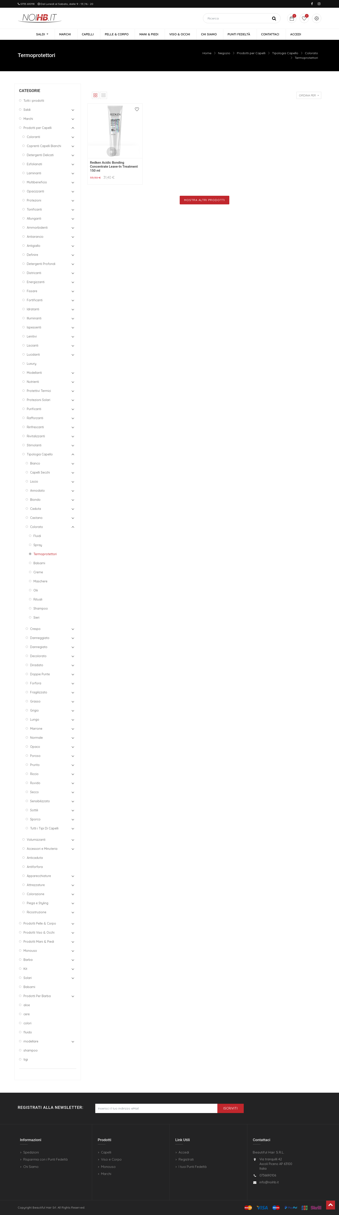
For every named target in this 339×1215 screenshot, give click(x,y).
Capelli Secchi (40, 473)
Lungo (34, 720)
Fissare (32, 292)
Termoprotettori (306, 58)
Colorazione (35, 894)
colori (27, 1024)
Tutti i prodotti (33, 101)
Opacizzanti (35, 192)
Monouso (30, 951)
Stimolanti (34, 446)
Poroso (35, 756)
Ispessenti (34, 328)
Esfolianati (34, 165)
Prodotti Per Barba (37, 996)
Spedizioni (31, 1152)
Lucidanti (33, 355)
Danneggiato (39, 638)
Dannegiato (38, 647)
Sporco (35, 820)
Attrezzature (36, 885)
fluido (27, 1033)
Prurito (35, 765)
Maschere (40, 582)
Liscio (34, 482)
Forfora (35, 684)
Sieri (36, 618)
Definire (32, 255)
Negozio (224, 53)
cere (26, 1015)
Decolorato (38, 656)
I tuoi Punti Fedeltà (193, 1167)
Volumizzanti (36, 840)
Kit (25, 969)
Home (207, 53)
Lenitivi (32, 337)
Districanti (34, 273)
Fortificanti (35, 301)
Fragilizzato (38, 693)
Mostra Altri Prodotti (204, 200)
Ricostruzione (36, 913)
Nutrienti (33, 382)
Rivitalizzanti (36, 437)
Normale (36, 738)
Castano (36, 518)
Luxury (31, 364)
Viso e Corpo (111, 1159)
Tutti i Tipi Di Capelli (44, 829)
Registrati (186, 1159)
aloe (26, 1006)
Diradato (36, 666)
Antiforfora (35, 867)
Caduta (35, 509)
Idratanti (33, 310)
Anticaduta (35, 858)
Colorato (311, 53)
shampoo (30, 1051)
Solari (27, 978)
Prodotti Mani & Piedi (38, 942)
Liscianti (32, 346)
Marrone (36, 729)
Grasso (35, 702)
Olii (35, 591)
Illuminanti (34, 319)
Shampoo (40, 609)
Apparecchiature (39, 876)
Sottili (34, 811)
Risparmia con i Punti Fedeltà (45, 1159)
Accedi (184, 1152)
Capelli (106, 1152)
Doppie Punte (40, 675)
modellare (30, 1042)
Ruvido (35, 783)
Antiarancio (35, 237)
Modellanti (34, 373)
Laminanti (34, 174)
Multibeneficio (37, 183)
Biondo (35, 500)
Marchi (28, 119)
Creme (38, 573)
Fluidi (37, 536)
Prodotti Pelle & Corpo (39, 924)
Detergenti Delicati (40, 155)
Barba (28, 960)
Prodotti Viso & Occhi (39, 933)
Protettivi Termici (39, 391)
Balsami (39, 564)
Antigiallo (33, 246)
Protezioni (34, 201)
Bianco (35, 464)
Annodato (37, 491)
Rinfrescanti (35, 428)
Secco (34, 793)
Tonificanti (34, 210)
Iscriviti (230, 1109)
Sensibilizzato (40, 802)
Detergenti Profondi (41, 264)
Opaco (35, 747)
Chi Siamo (31, 1167)
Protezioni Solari (38, 400)
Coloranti (33, 137)
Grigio (34, 711)
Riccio (34, 774)
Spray (37, 545)
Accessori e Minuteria (42, 849)
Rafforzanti (35, 418)
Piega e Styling (37, 904)
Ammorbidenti (37, 228)
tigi (25, 1060)
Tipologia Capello (285, 53)
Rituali (37, 600)
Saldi (27, 110)
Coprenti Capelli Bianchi (44, 146)
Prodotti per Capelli (251, 53)
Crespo (35, 629)
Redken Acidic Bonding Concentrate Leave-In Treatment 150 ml (114, 167)
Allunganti (34, 219)
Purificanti (34, 409)
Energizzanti (36, 282)
